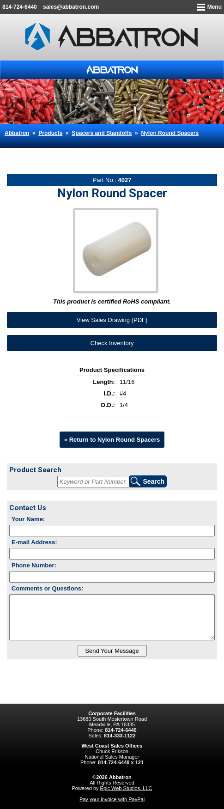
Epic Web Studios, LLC (126, 788)
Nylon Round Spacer (41, 151)
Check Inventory (112, 343)
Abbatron (17, 133)
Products (50, 133)
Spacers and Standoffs (102, 133)
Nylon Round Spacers (170, 133)
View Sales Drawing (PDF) (112, 319)
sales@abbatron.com (71, 7)
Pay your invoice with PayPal (112, 799)
